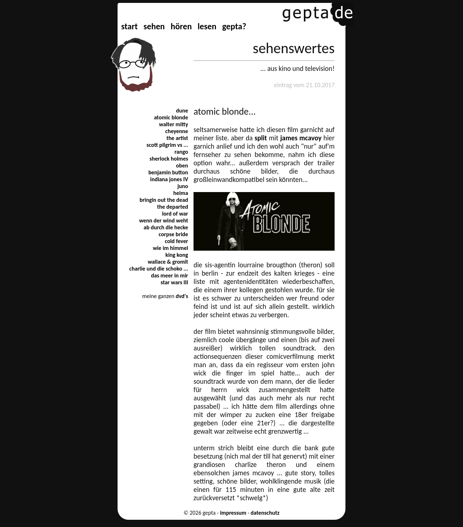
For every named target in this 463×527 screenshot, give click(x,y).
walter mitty (173, 124)
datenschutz (265, 512)
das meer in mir (169, 275)
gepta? (234, 26)
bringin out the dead (164, 199)
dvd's (182, 296)
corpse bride (173, 234)
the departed (172, 206)
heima (180, 193)
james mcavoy (301, 138)
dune (182, 110)
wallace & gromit (168, 261)
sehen (154, 26)
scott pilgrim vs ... (167, 144)
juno (182, 186)
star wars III (174, 282)
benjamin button (168, 172)
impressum (233, 512)
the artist (177, 138)
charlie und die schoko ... (158, 268)
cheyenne (176, 131)
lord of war (175, 213)
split (261, 138)
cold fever (176, 241)
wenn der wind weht (163, 220)
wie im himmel (170, 248)
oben (182, 165)
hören (181, 26)
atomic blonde (171, 117)
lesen (206, 26)
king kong (176, 254)
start (129, 26)
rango (181, 151)
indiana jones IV (169, 179)
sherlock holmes (168, 158)
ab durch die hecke (166, 227)
